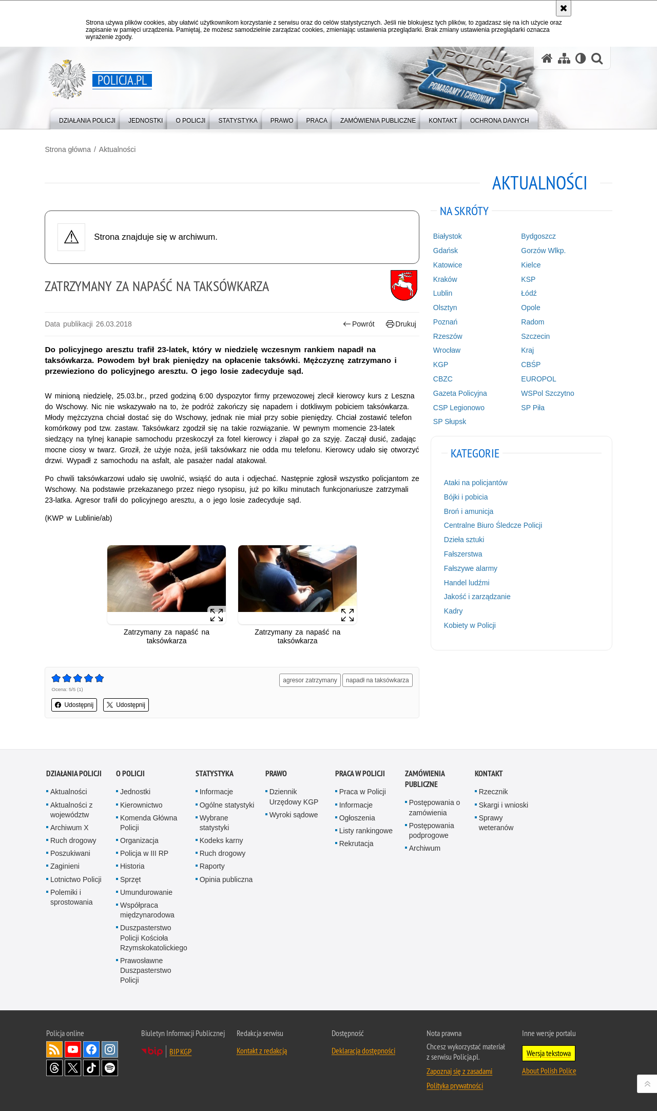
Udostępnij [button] (75, 704)
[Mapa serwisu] (564, 58)
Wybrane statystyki (214, 822)
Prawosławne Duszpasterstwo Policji (145, 969)
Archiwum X (69, 826)
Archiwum (424, 848)
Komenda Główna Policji (148, 822)
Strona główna (69, 149)
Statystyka (215, 773)
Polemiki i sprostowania (71, 896)
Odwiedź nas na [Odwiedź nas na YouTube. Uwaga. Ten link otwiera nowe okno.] (73, 1048)
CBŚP (530, 364)
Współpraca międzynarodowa (147, 909)
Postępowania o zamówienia (434, 807)
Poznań (445, 321)
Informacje (216, 791)
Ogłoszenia (357, 817)
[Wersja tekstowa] (580, 58)
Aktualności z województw (71, 809)
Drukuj (400, 323)
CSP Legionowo (458, 407)
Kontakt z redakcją (262, 1049)
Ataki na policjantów (475, 482)
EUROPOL (537, 379)
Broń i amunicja (468, 511)
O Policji (130, 773)
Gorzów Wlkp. (542, 250)
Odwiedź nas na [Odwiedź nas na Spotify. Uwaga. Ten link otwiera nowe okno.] (110, 1067)
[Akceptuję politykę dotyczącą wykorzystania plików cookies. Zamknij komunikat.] (563, 8)
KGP (440, 364)
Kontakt (489, 773)
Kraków (445, 279)
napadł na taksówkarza (377, 679)
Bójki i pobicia (465, 497)
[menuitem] (87, 118)
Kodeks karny (221, 840)
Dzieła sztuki (463, 539)
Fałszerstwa (462, 554)
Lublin (442, 293)
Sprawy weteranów (496, 822)
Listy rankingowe (366, 830)
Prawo (276, 773)
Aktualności (118, 149)
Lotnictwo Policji (76, 878)
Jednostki (135, 791)
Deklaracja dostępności (363, 1049)
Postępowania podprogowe (431, 829)
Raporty (212, 865)
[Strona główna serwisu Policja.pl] (547, 58)
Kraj (526, 350)
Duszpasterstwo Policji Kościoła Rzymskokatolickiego (153, 937)
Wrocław (446, 350)
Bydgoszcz (537, 236)
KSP (527, 279)
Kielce (530, 264)
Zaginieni (65, 865)
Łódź (528, 293)
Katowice (447, 264)
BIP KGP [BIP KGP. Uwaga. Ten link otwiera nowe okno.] (180, 1050)
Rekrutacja (356, 843)
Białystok (447, 236)
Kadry (452, 611)
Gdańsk (445, 250)
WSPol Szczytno (546, 393)
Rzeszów (447, 336)
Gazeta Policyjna (460, 393)
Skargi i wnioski (503, 804)
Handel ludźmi (466, 582)
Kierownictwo (141, 804)
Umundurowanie (146, 891)
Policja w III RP (144, 853)
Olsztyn (445, 307)
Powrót (358, 323)
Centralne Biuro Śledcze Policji (492, 525)
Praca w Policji (360, 773)
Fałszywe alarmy (470, 568)
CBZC (442, 379)
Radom (532, 321)
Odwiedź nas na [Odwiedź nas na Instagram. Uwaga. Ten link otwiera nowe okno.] (110, 1048)
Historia (132, 865)
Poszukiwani (70, 853)
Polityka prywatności (455, 1084)
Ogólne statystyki (227, 804)
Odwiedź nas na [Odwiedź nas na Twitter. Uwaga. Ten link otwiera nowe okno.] (73, 1067)
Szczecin (534, 336)
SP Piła (532, 407)
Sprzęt (130, 878)
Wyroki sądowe (293, 814)
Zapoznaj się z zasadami (459, 1070)
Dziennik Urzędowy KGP (294, 796)
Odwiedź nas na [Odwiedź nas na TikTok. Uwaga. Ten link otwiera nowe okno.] (91, 1067)
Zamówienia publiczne (425, 778)
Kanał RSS (54, 1048)
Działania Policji (74, 773)
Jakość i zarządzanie (476, 596)
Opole (529, 307)
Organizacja (139, 840)
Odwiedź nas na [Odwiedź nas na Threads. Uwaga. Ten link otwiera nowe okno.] (54, 1067)
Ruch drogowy (73, 840)
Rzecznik (493, 791)
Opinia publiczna (226, 878)
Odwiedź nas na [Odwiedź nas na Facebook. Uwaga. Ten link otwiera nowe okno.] (91, 1048)
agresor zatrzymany (310, 679)
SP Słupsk (449, 421)
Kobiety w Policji (469, 625)
